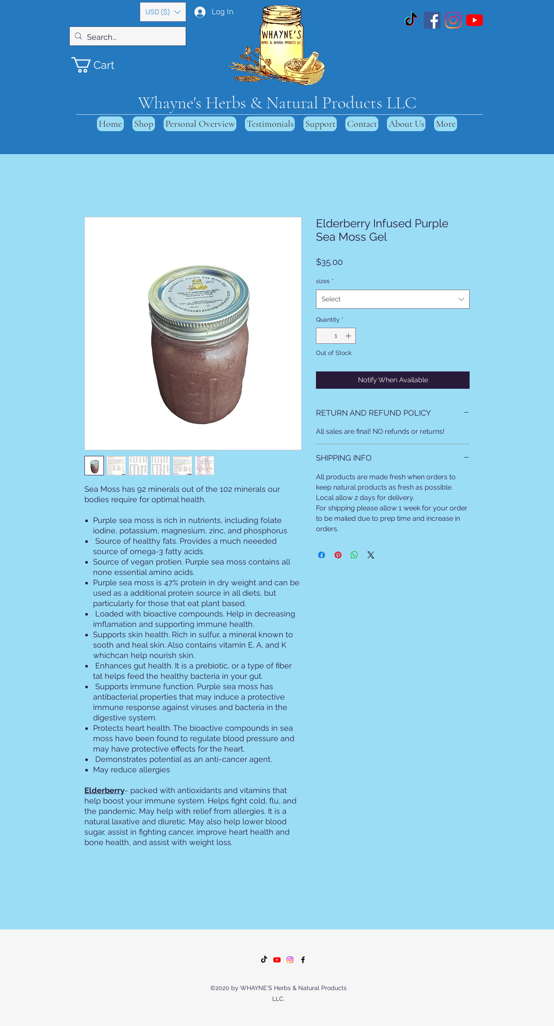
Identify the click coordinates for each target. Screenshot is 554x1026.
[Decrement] (322, 335)
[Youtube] (277, 959)
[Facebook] (432, 20)
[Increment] (349, 335)
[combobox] (393, 299)
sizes (325, 280)
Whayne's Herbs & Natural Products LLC (277, 102)
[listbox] (163, 12)
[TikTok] (411, 20)
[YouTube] (474, 20)
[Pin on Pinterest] (338, 555)
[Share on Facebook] (321, 555)
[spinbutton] (336, 335)
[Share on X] (371, 555)
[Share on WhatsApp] (354, 555)
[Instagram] (453, 20)
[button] (163, 12)
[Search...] (127, 37)
